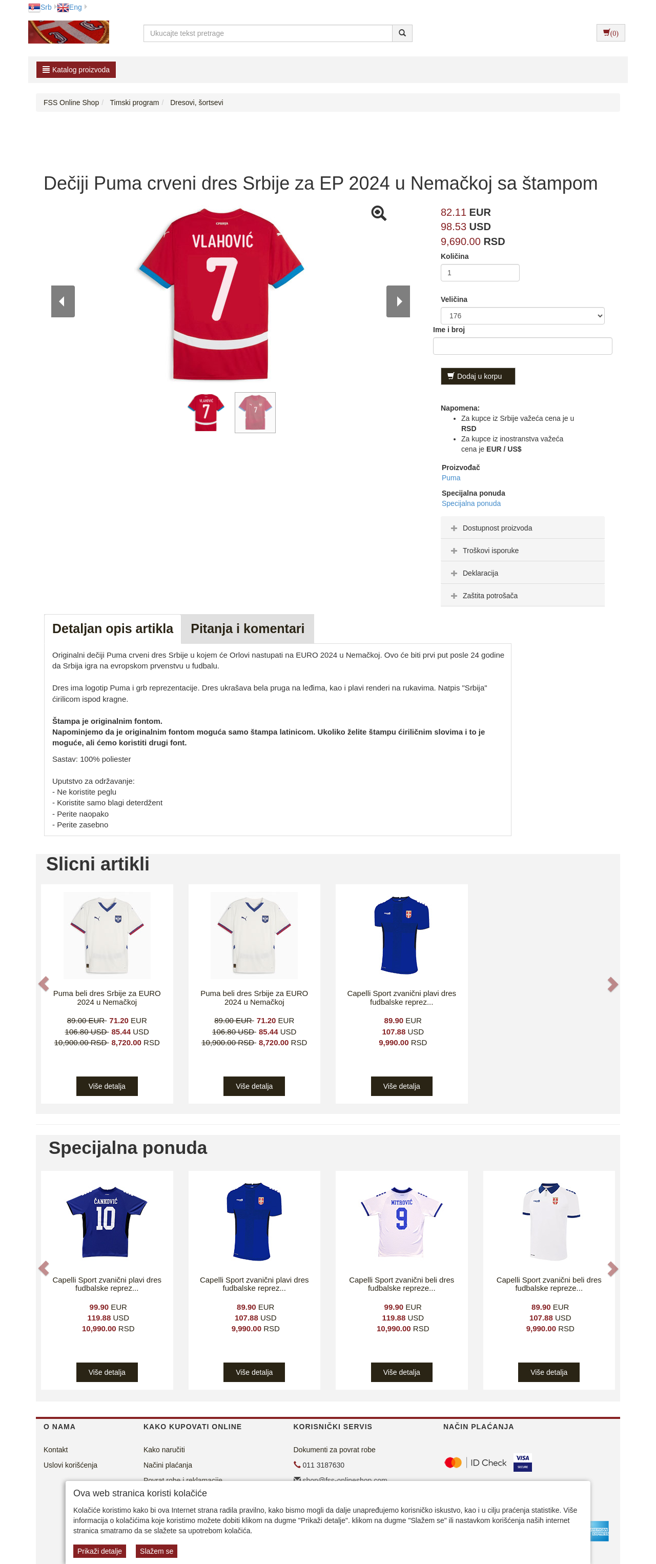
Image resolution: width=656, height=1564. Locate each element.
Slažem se (156, 1551)
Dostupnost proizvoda (490, 528)
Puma (451, 478)
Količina (454, 256)
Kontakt (56, 1450)
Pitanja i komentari (247, 628)
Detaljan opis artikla (112, 628)
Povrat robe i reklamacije (183, 1480)
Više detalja (107, 1086)
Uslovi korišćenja (70, 1465)
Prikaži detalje (99, 1551)
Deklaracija (473, 573)
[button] (44, 984)
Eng (69, 7)
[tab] (523, 527)
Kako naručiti (164, 1450)
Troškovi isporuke (483, 550)
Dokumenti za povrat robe (335, 1450)
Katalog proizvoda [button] (76, 70)
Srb (40, 7)
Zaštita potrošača (483, 596)
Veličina (454, 299)
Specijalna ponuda (471, 503)
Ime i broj (449, 330)
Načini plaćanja (168, 1465)
